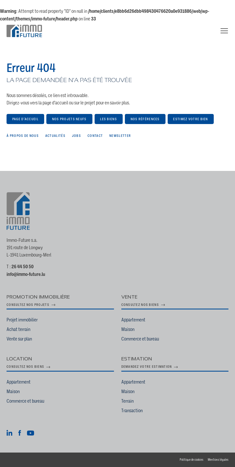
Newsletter (120, 136)
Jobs (76, 136)
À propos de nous (23, 136)
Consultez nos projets (28, 305)
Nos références (145, 119)
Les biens (108, 119)
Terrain (127, 401)
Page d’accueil (25, 119)
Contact (95, 136)
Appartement (133, 320)
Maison (127, 329)
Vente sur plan (19, 339)
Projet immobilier (22, 320)
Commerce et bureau (140, 339)
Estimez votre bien (190, 119)
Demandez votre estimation (146, 367)
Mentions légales (218, 459)
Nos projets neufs (69, 119)
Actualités (55, 136)
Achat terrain (18, 329)
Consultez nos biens (140, 305)
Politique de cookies (191, 459)
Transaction (132, 410)
